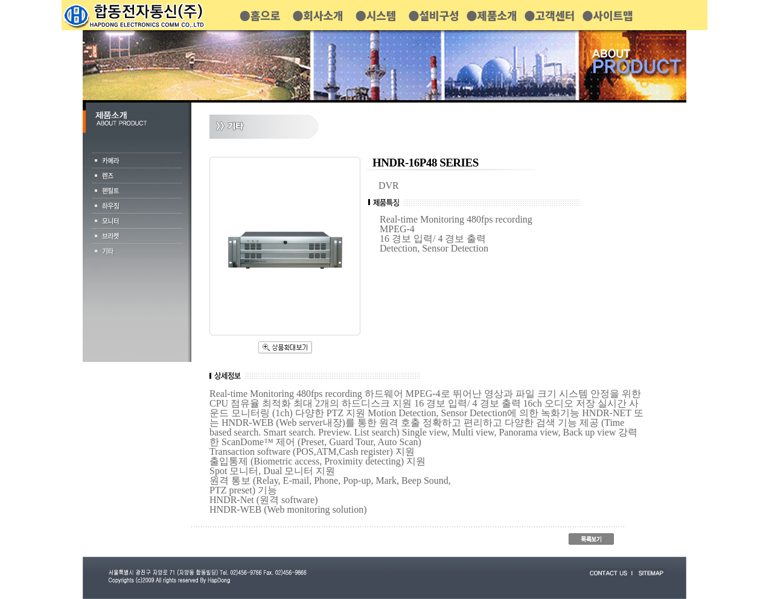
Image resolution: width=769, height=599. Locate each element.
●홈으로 (260, 15)
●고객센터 (549, 15)
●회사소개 (317, 15)
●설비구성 (433, 15)
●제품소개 (491, 15)
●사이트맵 (607, 15)
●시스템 (376, 15)
